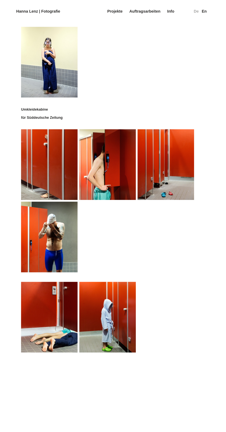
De (196, 11)
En (204, 11)
